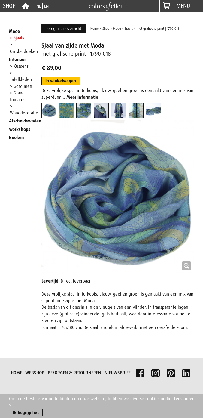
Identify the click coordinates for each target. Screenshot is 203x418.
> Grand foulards (17, 96)
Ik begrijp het (26, 413)
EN (46, 6)
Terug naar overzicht (63, 28)
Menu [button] (188, 6)
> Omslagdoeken (24, 48)
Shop (9, 6)
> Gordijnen (21, 86)
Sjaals (129, 28)
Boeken (16, 138)
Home (94, 28)
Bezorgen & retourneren (74, 373)
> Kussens (19, 66)
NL (38, 6)
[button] (117, 196)
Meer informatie (82, 97)
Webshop (34, 373)
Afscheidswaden (25, 121)
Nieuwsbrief (118, 373)
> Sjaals (17, 38)
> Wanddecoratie (24, 109)
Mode (14, 31)
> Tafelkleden (21, 76)
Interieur (17, 60)
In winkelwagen (60, 81)
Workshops (19, 129)
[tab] (48, 110)
